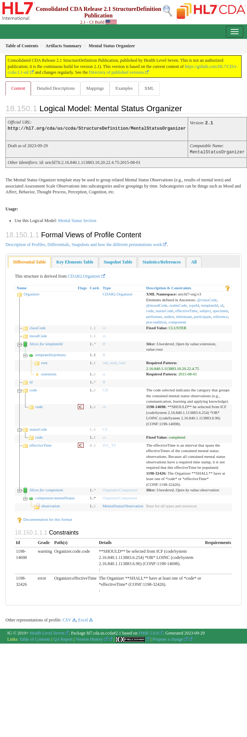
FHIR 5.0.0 (148, 632)
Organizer (32, 293)
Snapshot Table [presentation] (118, 260)
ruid (122, 361)
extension (48, 373)
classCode (37, 327)
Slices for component (46, 489)
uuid (113, 361)
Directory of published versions (116, 72)
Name (22, 287)
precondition (156, 321)
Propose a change (170, 638)
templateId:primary (50, 353)
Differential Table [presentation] (29, 260)
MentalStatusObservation (123, 505)
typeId (194, 304)
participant (202, 315)
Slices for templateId (46, 343)
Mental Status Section (77, 219)
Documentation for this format (44, 518)
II (104, 343)
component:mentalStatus (55, 497)
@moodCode (156, 304)
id (222, 304)
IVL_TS (109, 444)
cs (104, 327)
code (150, 309)
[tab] (29, 261)
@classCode (207, 299)
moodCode (38, 335)
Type (107, 287)
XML (149, 88)
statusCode (164, 309)
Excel (83, 618)
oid (105, 361)
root (44, 361)
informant (184, 315)
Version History (92, 638)
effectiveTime (186, 309)
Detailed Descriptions (56, 88)
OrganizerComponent (120, 489)
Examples (123, 88)
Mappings (95, 88)
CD (105, 389)
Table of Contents (34, 638)
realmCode (178, 304)
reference (220, 315)
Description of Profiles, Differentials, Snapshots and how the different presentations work (83, 243)
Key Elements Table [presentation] (74, 260)
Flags (82, 287)
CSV (67, 618)
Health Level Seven (47, 632)
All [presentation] (193, 260)
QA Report (62, 638)
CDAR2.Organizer (84, 275)
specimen (220, 309)
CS (105, 428)
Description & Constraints (168, 287)
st (104, 373)
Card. (95, 287)
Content (18, 88)
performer (154, 315)
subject (205, 309)
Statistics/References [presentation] (162, 260)
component (177, 321)
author (169, 315)
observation (50, 505)
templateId (209, 304)
